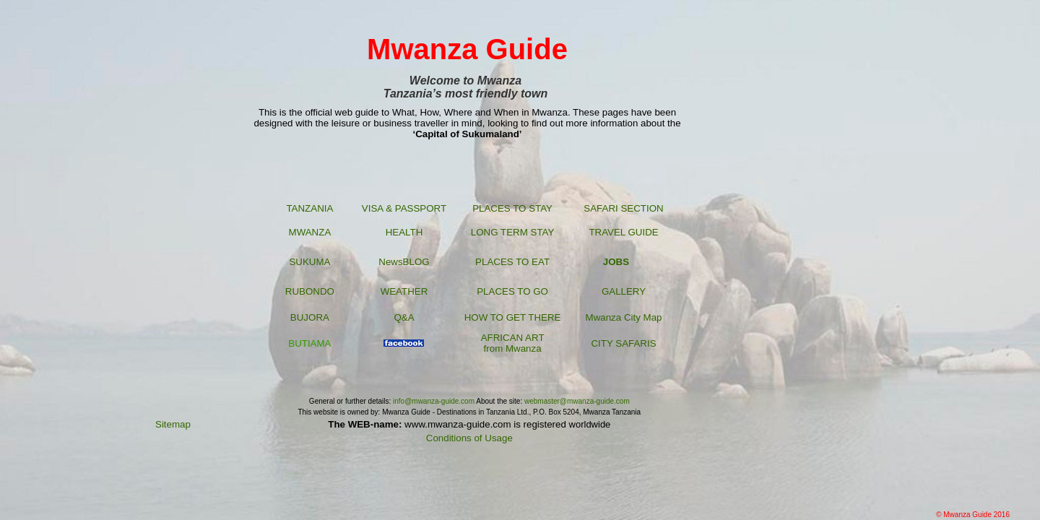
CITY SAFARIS (623, 343)
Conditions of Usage (469, 438)
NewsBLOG (403, 261)
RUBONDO (309, 291)
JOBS (616, 261)
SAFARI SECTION (623, 208)
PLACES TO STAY (512, 208)
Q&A (404, 317)
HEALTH (404, 232)
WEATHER (404, 291)
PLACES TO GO (512, 291)
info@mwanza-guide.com (432, 401)
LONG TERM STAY (513, 232)
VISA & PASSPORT (404, 208)
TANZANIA (309, 208)
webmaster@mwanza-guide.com (577, 401)
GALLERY (624, 291)
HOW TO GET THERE (512, 317)
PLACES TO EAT (512, 261)
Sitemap (173, 424)
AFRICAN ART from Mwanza (513, 343)
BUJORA (309, 317)
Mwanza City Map (624, 317)
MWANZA (310, 232)
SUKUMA (309, 261)
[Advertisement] (811, 252)
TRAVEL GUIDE (623, 232)
